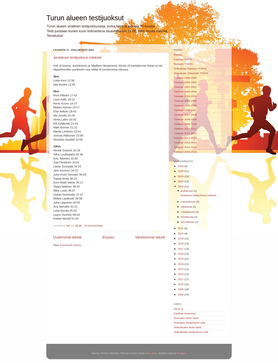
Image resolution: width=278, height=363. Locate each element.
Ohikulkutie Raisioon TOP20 (190, 68)
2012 (181, 274)
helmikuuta (187, 216)
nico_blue (151, 353)
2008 (181, 294)
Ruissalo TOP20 (183, 64)
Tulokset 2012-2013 (185, 138)
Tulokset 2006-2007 (185, 110)
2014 (181, 264)
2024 (181, 176)
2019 (181, 238)
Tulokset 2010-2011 (185, 128)
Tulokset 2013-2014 (185, 142)
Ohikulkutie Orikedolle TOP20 (191, 73)
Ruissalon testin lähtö (186, 318)
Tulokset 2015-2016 (185, 151)
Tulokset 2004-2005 (185, 100)
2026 (181, 166)
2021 (181, 228)
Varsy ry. (179, 308)
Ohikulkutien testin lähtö (187, 327)
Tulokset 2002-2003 (185, 91)
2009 (181, 289)
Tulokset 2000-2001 (185, 82)
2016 (181, 253)
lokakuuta (187, 206)
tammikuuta (188, 222)
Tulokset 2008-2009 (185, 119)
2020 (181, 233)
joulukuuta (187, 190)
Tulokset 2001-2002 (185, 87)
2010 (181, 284)
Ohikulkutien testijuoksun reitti (191, 332)
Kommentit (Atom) (70, 245)
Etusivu (108, 237)
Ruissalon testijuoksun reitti (189, 322)
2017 (181, 248)
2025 (181, 171)
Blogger (181, 353)
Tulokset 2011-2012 (185, 133)
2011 (181, 279)
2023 (181, 181)
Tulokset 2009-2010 (185, 124)
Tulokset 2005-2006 (185, 105)
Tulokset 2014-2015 (185, 147)
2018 (181, 243)
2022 (181, 186)
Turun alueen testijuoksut (85, 18)
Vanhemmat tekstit (150, 237)
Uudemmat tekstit (67, 237)
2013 (181, 269)
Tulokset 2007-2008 (185, 114)
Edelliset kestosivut (185, 313)
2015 (181, 258)
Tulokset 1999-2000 (185, 77)
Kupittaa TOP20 (183, 59)
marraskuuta (188, 201)
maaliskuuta (188, 211)
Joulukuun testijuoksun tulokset (77, 57)
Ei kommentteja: (94, 225)
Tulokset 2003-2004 (185, 96)
